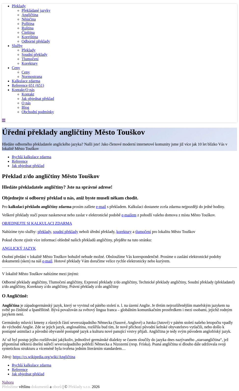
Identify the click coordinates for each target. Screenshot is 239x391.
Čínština (28, 32)
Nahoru (8, 382)
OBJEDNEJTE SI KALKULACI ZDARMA (37, 223)
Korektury (30, 63)
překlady (44, 232)
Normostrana (32, 76)
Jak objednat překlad (38, 99)
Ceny (16, 68)
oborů (57, 387)
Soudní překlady (34, 54)
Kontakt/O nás (23, 90)
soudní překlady (65, 232)
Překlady (19, 6)
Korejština (30, 37)
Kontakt (28, 94)
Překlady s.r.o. (79, 387)
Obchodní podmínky (38, 112)
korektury (124, 232)
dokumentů (40, 387)
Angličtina (30, 15)
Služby (17, 46)
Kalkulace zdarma (26, 81)
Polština (28, 24)
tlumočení (143, 232)
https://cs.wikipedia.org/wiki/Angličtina (44, 357)
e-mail (101, 207)
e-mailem (129, 215)
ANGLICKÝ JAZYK (19, 248)
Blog (25, 107)
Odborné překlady (36, 41)
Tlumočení (30, 59)
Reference (28, 85)
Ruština (28, 28)
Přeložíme (10, 387)
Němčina (29, 19)
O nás (26, 103)
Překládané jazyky (36, 10)
